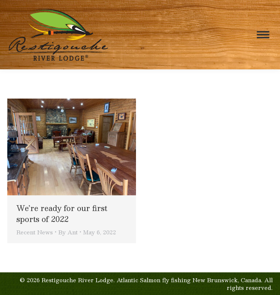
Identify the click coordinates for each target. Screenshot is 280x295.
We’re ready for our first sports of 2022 (61, 213)
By (68, 232)
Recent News (34, 232)
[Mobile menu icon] (263, 35)
